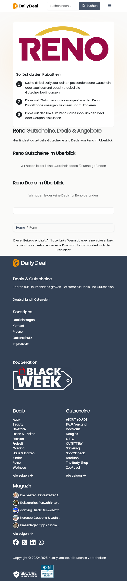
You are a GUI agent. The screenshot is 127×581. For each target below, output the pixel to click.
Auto (16, 419)
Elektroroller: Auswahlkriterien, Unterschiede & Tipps (57, 503)
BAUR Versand (76, 424)
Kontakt (18, 326)
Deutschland (22, 300)
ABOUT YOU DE (76, 419)
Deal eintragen (24, 320)
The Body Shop (77, 463)
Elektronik (19, 429)
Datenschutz (22, 338)
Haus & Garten (23, 453)
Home (20, 227)
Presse (18, 332)
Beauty (18, 424)
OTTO (70, 439)
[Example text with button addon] (63, 6)
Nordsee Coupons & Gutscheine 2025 (48, 518)
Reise (17, 463)
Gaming (18, 448)
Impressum (21, 344)
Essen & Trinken (24, 434)
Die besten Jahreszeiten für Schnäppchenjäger (55, 495)
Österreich (41, 300)
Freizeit (18, 444)
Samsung (73, 448)
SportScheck (75, 453)
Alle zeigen (23, 475)
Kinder (17, 458)
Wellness (19, 468)
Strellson (72, 458)
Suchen (89, 6)
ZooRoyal (73, 468)
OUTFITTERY (74, 444)
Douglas (72, 434)
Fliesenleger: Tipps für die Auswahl (45, 525)
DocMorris (73, 429)
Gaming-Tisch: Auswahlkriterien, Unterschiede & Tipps (59, 510)
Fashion (18, 439)
